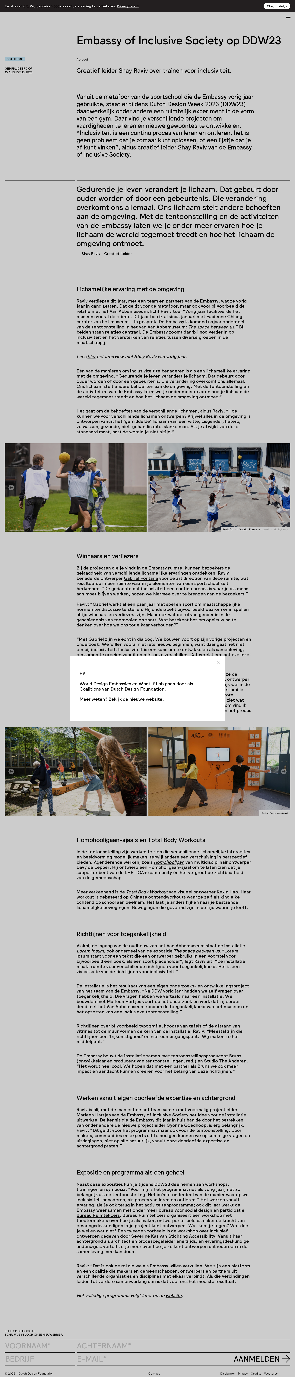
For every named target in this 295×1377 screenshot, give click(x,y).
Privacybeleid (128, 6)
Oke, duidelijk (277, 6)
